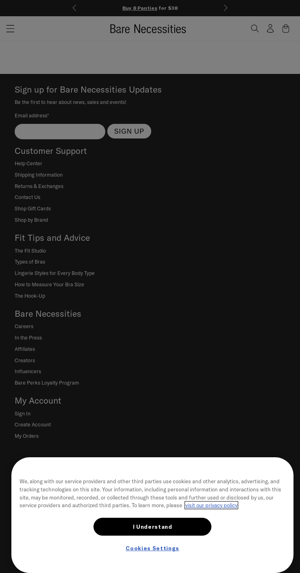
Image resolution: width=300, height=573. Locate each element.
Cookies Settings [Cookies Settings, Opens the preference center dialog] (152, 548)
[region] (152, 515)
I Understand (152, 526)
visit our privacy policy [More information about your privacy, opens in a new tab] (211, 505)
